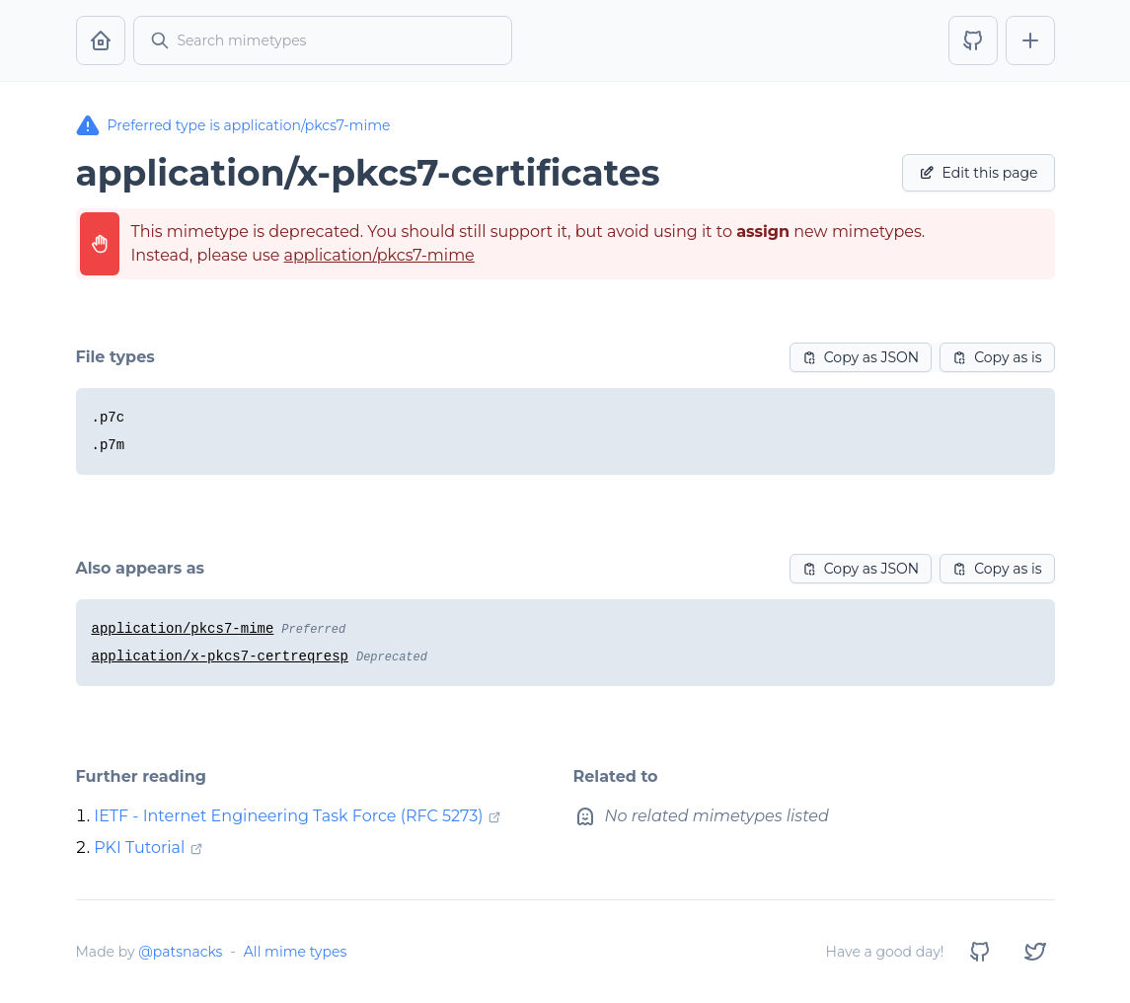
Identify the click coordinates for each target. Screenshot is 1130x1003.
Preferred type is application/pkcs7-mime (233, 125)
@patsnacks (180, 952)
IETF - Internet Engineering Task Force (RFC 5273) (288, 816)
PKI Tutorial (139, 847)
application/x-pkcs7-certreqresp (220, 656)
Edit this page (978, 173)
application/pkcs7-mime (379, 255)
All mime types (295, 952)
